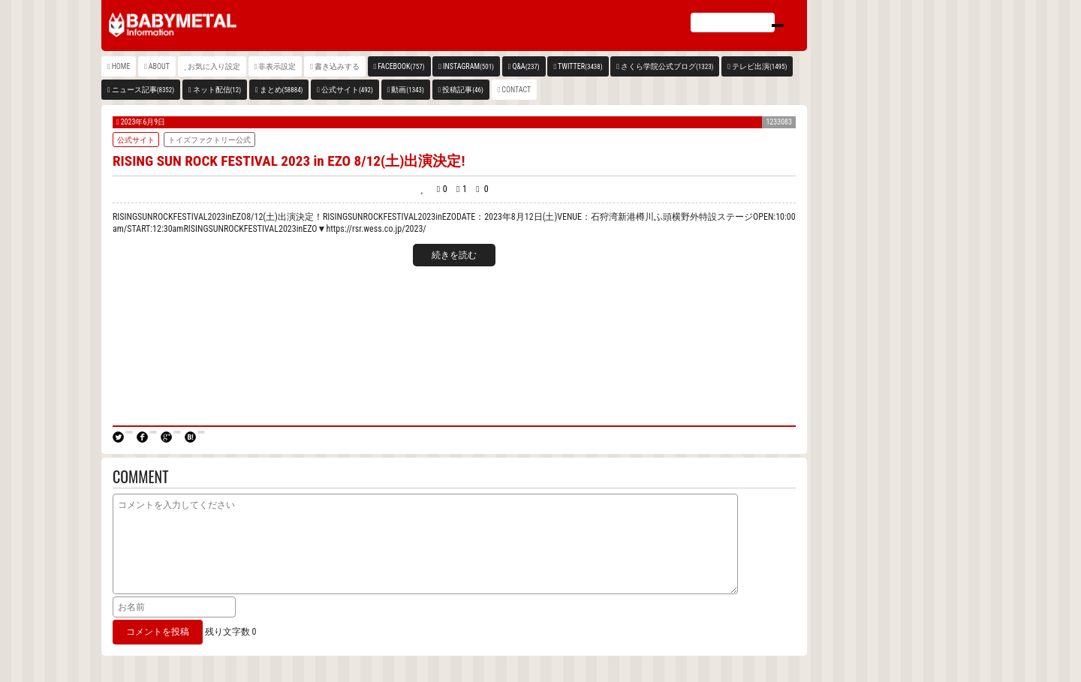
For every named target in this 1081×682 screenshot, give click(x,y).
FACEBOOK (401, 66)
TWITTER (580, 66)
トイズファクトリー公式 (209, 140)
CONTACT (516, 90)
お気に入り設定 (214, 66)
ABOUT (159, 66)
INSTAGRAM (468, 66)
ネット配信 (217, 90)
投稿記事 (462, 90)
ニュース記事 (143, 90)
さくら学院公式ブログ (667, 66)
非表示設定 (277, 66)
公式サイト (347, 90)
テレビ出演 (759, 66)
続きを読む (454, 255)
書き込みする (337, 66)
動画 (407, 90)
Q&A (525, 66)
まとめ (281, 90)
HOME (121, 66)
